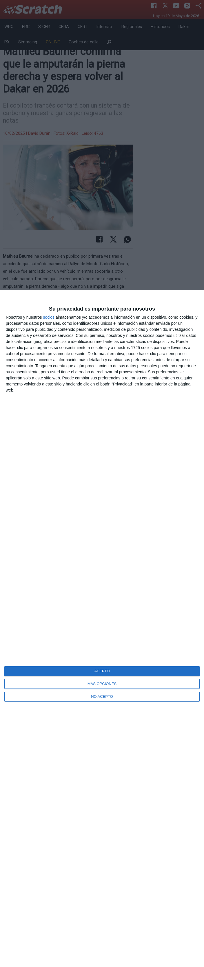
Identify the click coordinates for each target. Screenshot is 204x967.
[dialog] (102, 628)
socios (48, 317)
